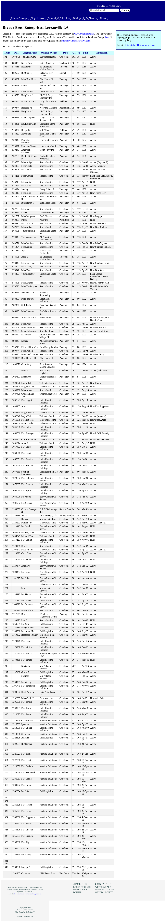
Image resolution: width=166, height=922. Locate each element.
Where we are (103, 887)
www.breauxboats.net (84, 33)
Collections (65, 18)
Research (52, 18)
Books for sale (82, 887)
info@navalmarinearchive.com (75, 40)
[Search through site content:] (104, 10)
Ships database (38, 18)
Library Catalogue (19, 18)
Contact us (103, 884)
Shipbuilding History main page (139, 45)
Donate (103, 18)
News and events (105, 889)
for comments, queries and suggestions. (27, 894)
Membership (80, 889)
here (107, 37)
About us (93, 18)
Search (125, 10)
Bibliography (79, 18)
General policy (104, 892)
